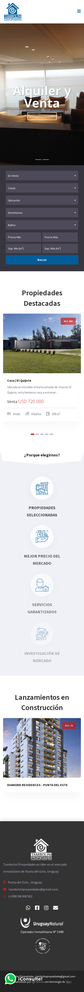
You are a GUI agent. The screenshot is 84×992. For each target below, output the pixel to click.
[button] (6, 94)
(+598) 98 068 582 (20, 896)
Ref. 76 (69, 725)
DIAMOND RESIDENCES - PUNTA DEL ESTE (37, 785)
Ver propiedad (42, 116)
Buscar (42, 260)
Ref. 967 (68, 321)
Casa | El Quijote (19, 380)
